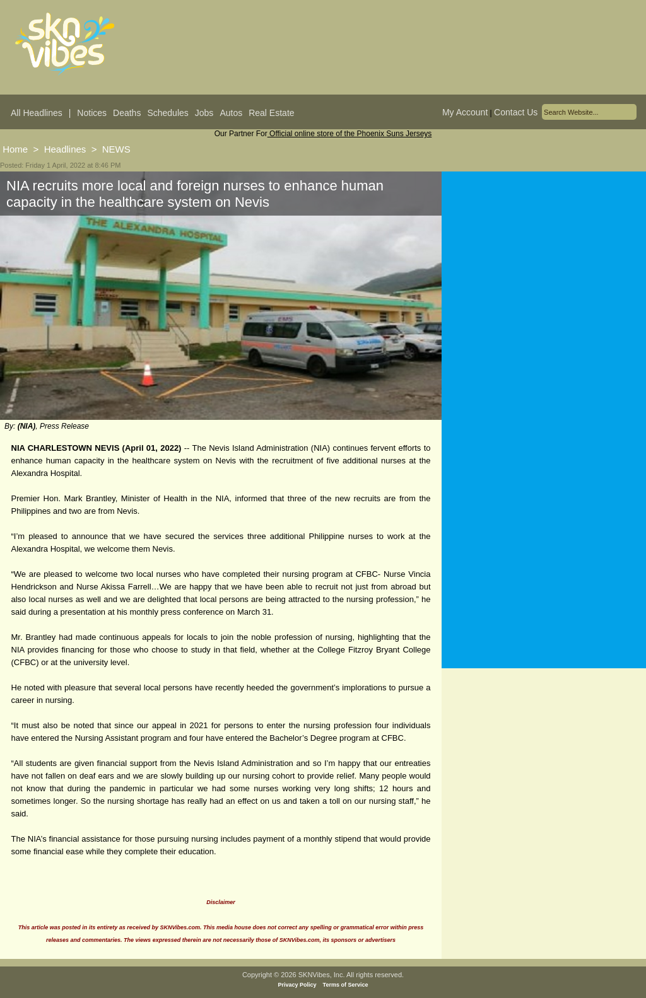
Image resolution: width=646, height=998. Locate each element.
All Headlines (36, 113)
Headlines (65, 149)
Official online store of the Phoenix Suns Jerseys (349, 133)
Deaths (127, 113)
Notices (92, 113)
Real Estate (271, 113)
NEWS (116, 149)
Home (15, 149)
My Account (465, 112)
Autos (231, 113)
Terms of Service (345, 985)
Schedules (167, 113)
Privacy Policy (297, 985)
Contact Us (515, 112)
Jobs (204, 113)
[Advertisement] (544, 295)
